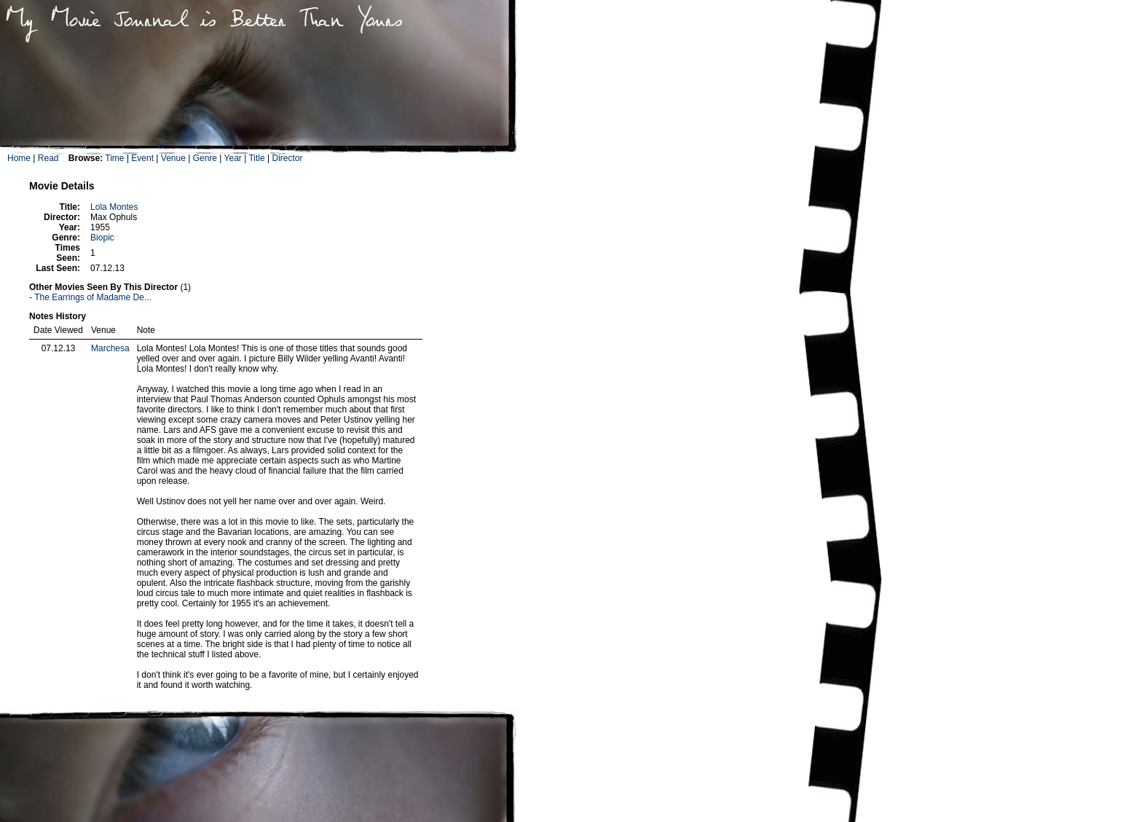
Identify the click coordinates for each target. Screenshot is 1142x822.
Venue (173, 158)
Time (114, 158)
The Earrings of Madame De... (92, 297)
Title (256, 158)
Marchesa (110, 348)
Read (48, 158)
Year (233, 158)
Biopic (102, 237)
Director (287, 158)
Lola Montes (114, 207)
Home (19, 158)
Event (142, 158)
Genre (205, 158)
